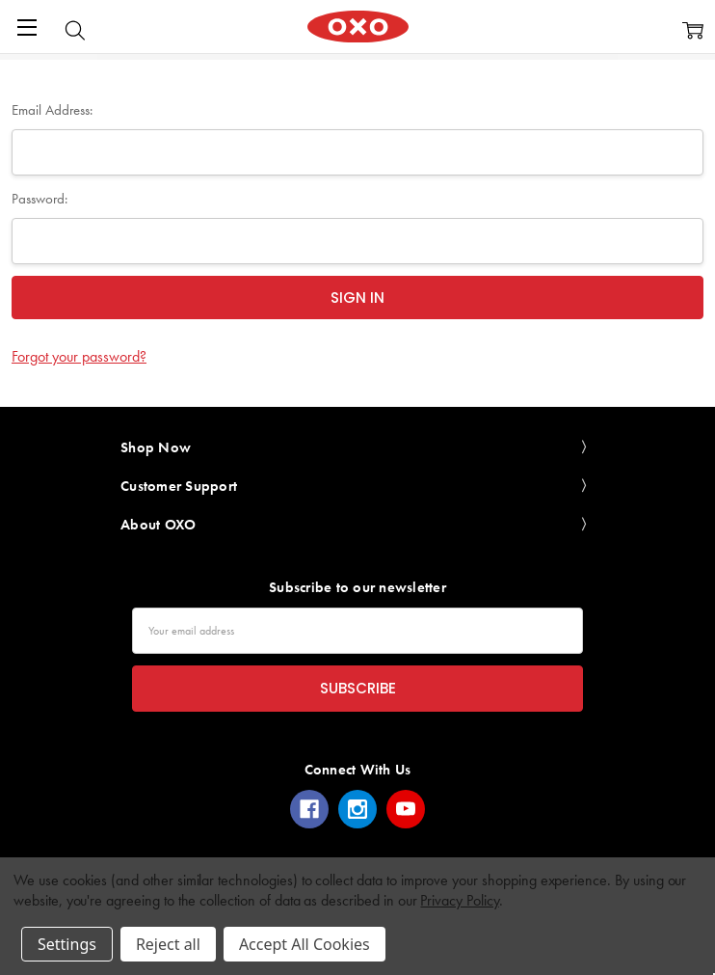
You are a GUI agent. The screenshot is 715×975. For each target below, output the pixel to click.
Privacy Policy (459, 900)
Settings (67, 944)
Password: (39, 198)
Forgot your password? (79, 356)
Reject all (168, 944)
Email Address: (52, 110)
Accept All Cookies (304, 944)
